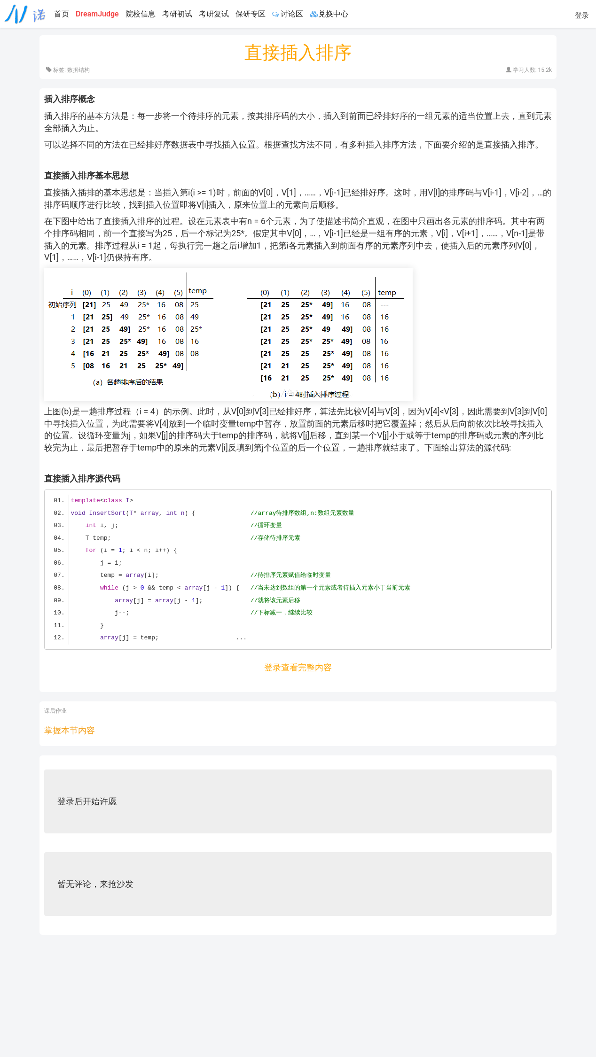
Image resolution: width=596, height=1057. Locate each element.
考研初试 (177, 13)
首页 (61, 13)
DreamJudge (97, 13)
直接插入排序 (298, 52)
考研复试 (214, 13)
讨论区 (287, 13)
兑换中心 (329, 13)
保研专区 (250, 13)
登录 (582, 15)
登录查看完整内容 (298, 667)
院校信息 (140, 13)
